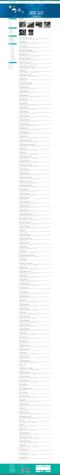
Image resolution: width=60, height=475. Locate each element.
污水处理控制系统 (11, 32)
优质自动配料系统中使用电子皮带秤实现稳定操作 (26, 218)
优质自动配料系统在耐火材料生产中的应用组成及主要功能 (27, 144)
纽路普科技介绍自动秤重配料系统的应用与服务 (26, 238)
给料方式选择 (22, 420)
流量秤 (10, 34)
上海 (29, 474)
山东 (34, 474)
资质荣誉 (10, 26)
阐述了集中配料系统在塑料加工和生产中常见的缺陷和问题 (27, 66)
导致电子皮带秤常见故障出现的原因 (25, 316)
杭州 (35, 474)
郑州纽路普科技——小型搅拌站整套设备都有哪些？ (27, 263)
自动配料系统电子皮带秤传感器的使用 (25, 193)
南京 (36, 474)
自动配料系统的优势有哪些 (24, 103)
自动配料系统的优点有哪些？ (24, 136)
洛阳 (33, 474)
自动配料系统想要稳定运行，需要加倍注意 (26, 74)
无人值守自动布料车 (13, 56)
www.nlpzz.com (22, 466)
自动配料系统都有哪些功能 (24, 111)
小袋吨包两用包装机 (13, 45)
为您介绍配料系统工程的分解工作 (25, 453)
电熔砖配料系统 (30, 28)
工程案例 (33, 2)
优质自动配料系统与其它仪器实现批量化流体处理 (26, 156)
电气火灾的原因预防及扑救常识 (24, 392)
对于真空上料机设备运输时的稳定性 (25, 115)
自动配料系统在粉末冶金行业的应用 (25, 356)
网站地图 (48, 0)
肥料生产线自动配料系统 (24, 275)
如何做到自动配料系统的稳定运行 (25, 95)
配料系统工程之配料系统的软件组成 (25, 376)
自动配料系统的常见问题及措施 (24, 99)
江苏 (28, 474)
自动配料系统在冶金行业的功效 (24, 412)
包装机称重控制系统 (13, 53)
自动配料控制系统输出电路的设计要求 (25, 380)
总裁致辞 (10, 24)
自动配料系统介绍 (23, 230)
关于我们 (25, 2)
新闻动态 (37, 2)
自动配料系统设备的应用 (24, 352)
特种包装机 (10, 33)
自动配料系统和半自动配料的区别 (25, 54)
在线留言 (45, 2)
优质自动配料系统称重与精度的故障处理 (25, 234)
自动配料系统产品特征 (23, 152)
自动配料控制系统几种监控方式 (24, 107)
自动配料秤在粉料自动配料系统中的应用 (25, 58)
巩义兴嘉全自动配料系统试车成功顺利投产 (26, 324)
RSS (49, 0)
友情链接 (41, 2)
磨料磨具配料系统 (12, 46)
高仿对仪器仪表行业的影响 (24, 428)
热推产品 (24, 474)
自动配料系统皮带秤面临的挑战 (24, 189)
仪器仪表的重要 (23, 408)
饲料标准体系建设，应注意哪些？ (25, 308)
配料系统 (12, 49)
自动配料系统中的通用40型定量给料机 (25, 197)
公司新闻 (20, 54)
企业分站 (46, 0)
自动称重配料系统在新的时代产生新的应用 (26, 416)
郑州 (31, 474)
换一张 (44, 471)
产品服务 (29, 2)
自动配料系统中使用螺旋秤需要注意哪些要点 (26, 140)
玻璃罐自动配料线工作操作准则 (24, 279)
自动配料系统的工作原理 (24, 148)
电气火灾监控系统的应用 (24, 384)
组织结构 (10, 25)
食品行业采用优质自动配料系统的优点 (25, 226)
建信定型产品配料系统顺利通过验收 (25, 320)
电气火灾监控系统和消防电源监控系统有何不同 (26, 388)
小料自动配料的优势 (23, 312)
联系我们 (49, 2)
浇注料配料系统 (46, 28)
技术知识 (20, 316)
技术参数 (22, 424)
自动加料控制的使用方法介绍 (24, 449)
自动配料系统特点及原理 (24, 267)
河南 (30, 474)
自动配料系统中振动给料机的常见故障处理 (26, 222)
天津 (32, 474)
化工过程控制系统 (11, 31)
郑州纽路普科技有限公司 (12, 63)
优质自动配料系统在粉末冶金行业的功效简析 (26, 177)
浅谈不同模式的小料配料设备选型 (25, 304)
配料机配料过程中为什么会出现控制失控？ (26, 62)
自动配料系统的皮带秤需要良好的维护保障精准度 (26, 185)
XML (50, 0)
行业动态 (20, 66)
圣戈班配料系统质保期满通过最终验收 (25, 345)
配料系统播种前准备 (23, 70)
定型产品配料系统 (39, 28)
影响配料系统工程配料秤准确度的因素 (25, 372)
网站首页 (21, 2)
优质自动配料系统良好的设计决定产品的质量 (26, 181)
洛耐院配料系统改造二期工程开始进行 (25, 349)
